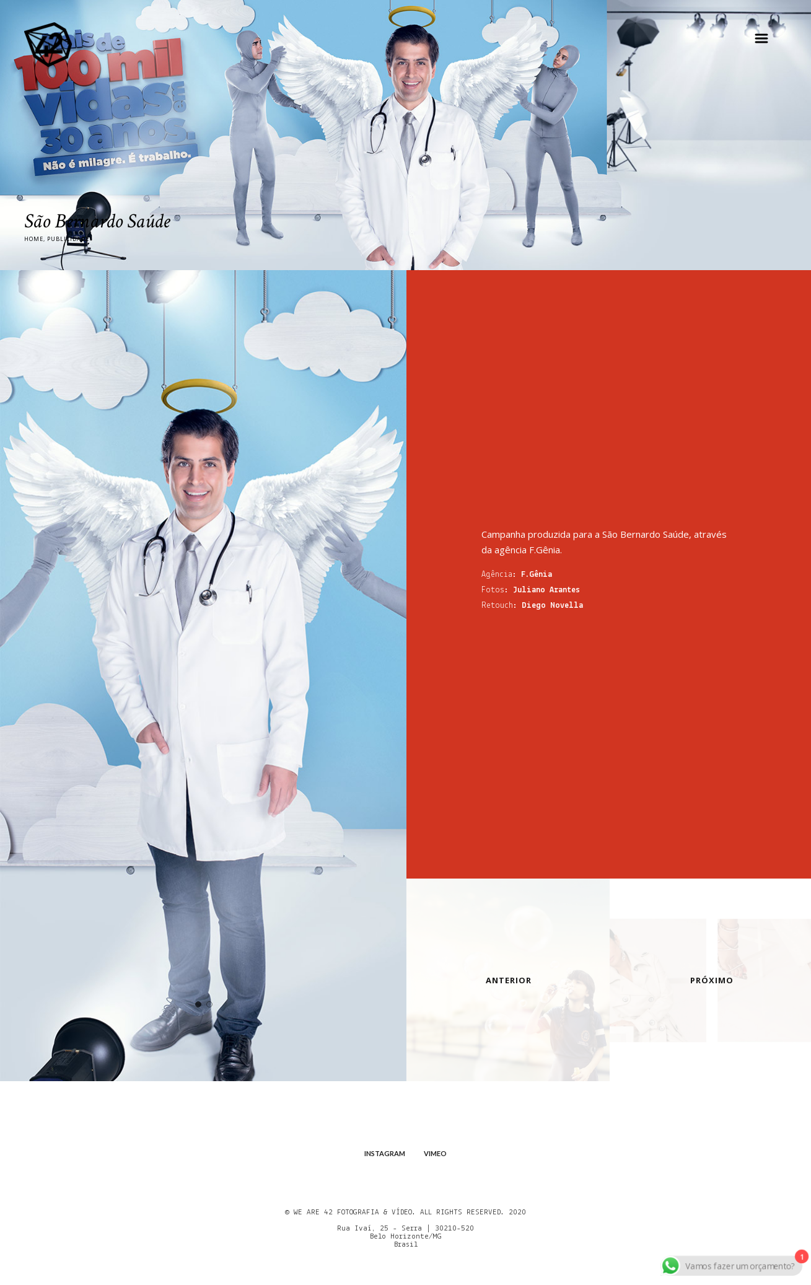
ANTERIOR (509, 980)
